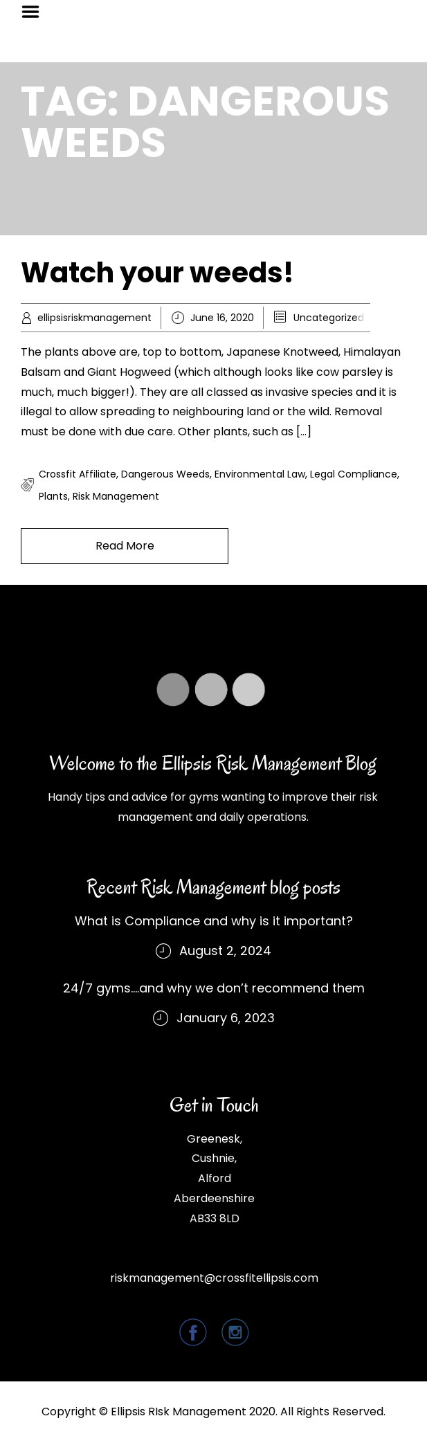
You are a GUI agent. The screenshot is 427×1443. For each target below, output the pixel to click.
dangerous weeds (165, 474)
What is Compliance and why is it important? (214, 920)
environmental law (260, 474)
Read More (125, 546)
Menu (35, 11)
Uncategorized (328, 318)
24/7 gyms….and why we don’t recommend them (214, 988)
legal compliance (353, 474)
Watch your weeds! (157, 272)
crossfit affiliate (77, 474)
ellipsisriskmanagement (94, 318)
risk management (116, 496)
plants (53, 496)
